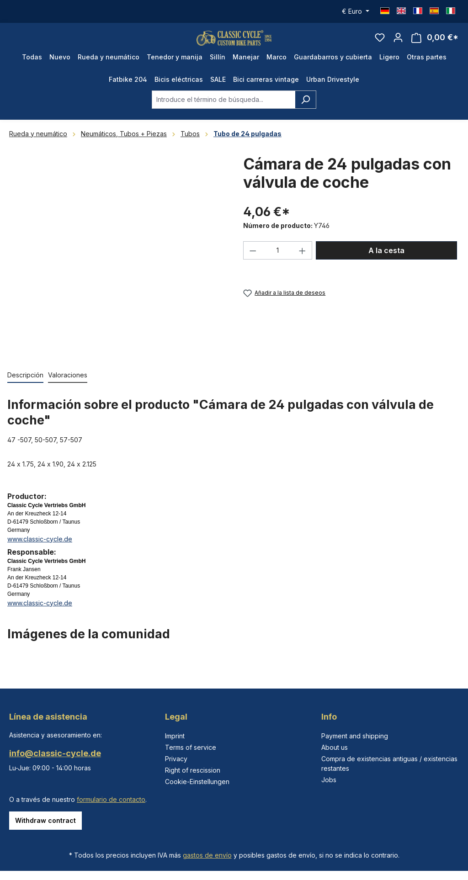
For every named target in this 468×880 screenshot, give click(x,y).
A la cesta (386, 263)
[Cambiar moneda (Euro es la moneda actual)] (355, 11)
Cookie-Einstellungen (197, 781)
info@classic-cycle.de (55, 753)
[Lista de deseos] (379, 44)
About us (334, 747)
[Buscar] (305, 112)
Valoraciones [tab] (67, 387)
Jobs (328, 780)
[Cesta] (435, 44)
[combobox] (223, 112)
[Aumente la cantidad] (302, 263)
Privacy (176, 759)
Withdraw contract (45, 820)
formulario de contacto (111, 799)
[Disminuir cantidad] (252, 263)
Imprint (175, 736)
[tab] (25, 387)
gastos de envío (207, 855)
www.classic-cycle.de (39, 551)
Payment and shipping (354, 736)
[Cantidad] (278, 263)
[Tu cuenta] (398, 44)
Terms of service (190, 747)
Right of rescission (192, 770)
